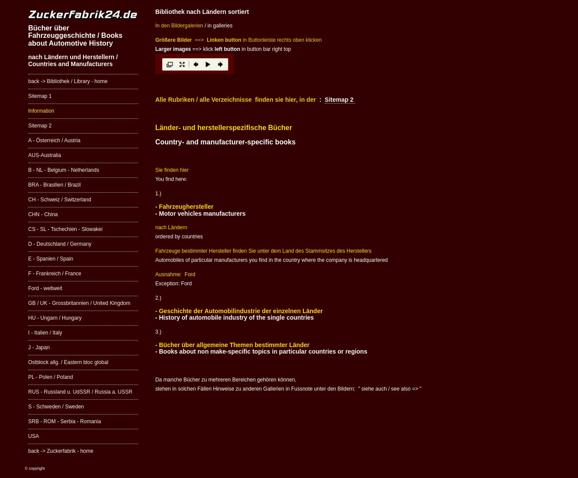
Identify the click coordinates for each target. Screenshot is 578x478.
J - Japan (39, 347)
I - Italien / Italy (45, 333)
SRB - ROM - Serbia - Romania (64, 421)
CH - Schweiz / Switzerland (59, 200)
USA (33, 436)
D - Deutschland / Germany (59, 244)
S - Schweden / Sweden (56, 407)
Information (41, 111)
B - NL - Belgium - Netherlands (63, 170)
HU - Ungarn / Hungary (55, 318)
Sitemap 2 (40, 126)
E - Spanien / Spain (50, 259)
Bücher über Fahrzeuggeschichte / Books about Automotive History (75, 35)
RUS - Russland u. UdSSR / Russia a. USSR (80, 392)
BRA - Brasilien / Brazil (54, 185)
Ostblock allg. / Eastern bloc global (68, 362)
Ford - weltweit (45, 288)
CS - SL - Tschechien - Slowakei (65, 229)
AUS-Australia (44, 155)
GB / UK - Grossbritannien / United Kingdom (79, 303)
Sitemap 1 (40, 96)
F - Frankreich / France (54, 274)
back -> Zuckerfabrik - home (61, 451)
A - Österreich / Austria (54, 140)
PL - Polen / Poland (50, 377)
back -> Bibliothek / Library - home (68, 81)
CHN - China (43, 214)
